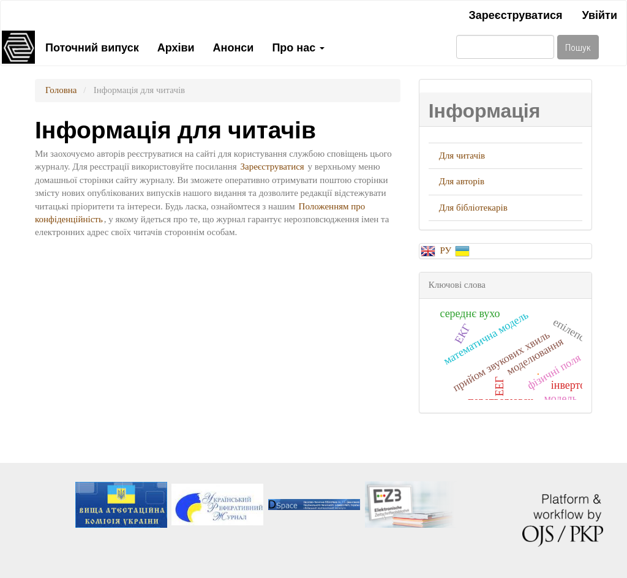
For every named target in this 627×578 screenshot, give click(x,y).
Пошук (578, 46)
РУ (446, 250)
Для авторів (461, 181)
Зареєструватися (515, 14)
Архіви (176, 46)
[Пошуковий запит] (505, 47)
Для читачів (462, 155)
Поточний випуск (92, 46)
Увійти (599, 14)
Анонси (233, 46)
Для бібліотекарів (473, 207)
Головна (61, 90)
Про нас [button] (298, 46)
